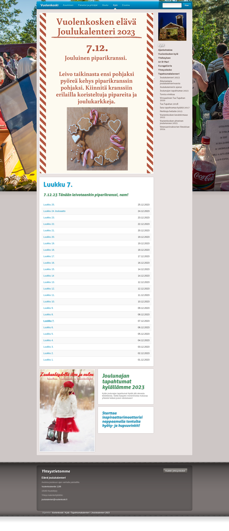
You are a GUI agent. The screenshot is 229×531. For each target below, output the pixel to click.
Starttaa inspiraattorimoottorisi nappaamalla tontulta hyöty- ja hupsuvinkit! (122, 419)
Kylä (115, 6)
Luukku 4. (48, 340)
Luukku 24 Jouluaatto (54, 211)
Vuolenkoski (49, 5)
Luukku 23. (49, 217)
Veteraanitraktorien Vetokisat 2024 (175, 128)
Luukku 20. (49, 237)
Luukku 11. (49, 295)
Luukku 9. (48, 308)
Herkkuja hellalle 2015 (171, 111)
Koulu (105, 5)
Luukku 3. (48, 346)
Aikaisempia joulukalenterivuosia (170, 82)
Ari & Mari (163, 61)
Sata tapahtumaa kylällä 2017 (175, 107)
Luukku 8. (48, 314)
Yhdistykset (164, 57)
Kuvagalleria (165, 65)
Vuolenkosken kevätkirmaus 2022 (174, 116)
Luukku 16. (49, 262)
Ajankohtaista (165, 49)
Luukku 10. (49, 301)
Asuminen (68, 5)
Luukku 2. (48, 353)
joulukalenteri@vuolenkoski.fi (54, 499)
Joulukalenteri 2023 (170, 77)
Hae (187, 5)
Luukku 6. (48, 327)
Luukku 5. (48, 334)
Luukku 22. (49, 224)
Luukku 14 (48, 275)
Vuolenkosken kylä (168, 53)
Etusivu (126, 5)
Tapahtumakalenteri (168, 73)
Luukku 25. (49, 204)
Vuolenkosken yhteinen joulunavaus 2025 (171, 122)
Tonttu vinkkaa (167, 94)
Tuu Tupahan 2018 (169, 104)
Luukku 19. (49, 243)
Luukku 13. (49, 282)
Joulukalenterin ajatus (171, 87)
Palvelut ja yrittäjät (88, 5)
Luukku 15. (49, 269)
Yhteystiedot (165, 69)
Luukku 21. (49, 230)
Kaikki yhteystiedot (175, 471)
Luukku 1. (48, 359)
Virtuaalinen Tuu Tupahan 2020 (172, 99)
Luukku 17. (49, 256)
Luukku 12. (49, 288)
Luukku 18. (49, 250)
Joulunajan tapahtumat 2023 (174, 90)
